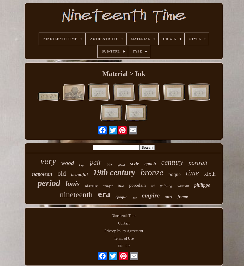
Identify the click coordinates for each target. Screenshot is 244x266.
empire (151, 195)
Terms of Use (124, 239)
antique (108, 186)
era (104, 194)
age (134, 197)
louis (72, 184)
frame (183, 196)
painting (166, 186)
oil (153, 186)
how (121, 186)
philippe (202, 185)
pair (95, 162)
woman (183, 186)
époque (121, 197)
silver (168, 197)
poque (174, 174)
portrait (198, 163)
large (82, 165)
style (134, 163)
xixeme (91, 185)
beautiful (79, 174)
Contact (124, 223)
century (172, 162)
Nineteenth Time (124, 216)
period (49, 183)
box (109, 164)
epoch (150, 163)
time (192, 173)
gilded (121, 164)
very (48, 161)
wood (67, 163)
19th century (114, 172)
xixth (210, 174)
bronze (152, 172)
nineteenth (76, 194)
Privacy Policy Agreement (124, 231)
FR (128, 246)
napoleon (42, 174)
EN (120, 246)
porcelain (137, 185)
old (62, 173)
